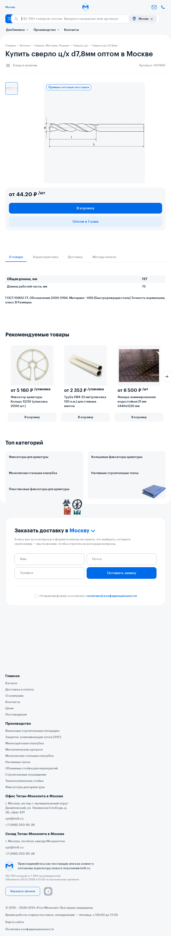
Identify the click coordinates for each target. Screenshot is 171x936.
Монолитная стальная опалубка (33, 492)
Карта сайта (14, 922)
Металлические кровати (24, 749)
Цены (9, 708)
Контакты (71, 29)
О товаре (16, 257)
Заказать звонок (22, 891)
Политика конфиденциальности (29, 929)
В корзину (85, 208)
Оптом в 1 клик (86, 221)
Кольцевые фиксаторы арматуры (116, 457)
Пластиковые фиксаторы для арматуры (39, 528)
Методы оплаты (104, 257)
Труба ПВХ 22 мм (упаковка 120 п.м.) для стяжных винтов (85, 402)
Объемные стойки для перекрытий (31, 768)
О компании (14, 695)
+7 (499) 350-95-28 (20, 825)
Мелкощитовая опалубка (24, 743)
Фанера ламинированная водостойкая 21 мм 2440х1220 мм (137, 402)
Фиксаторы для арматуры (28, 457)
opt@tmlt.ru (14, 818)
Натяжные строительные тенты (114, 492)
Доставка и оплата (19, 689)
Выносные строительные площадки (32, 730)
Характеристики (45, 257)
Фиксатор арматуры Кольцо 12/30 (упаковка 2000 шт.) (29, 402)
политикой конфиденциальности (112, 655)
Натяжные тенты (17, 762)
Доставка (75, 257)
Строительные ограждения (25, 774)
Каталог (11, 683)
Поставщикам (16, 714)
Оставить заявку (121, 632)
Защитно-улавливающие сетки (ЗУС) (33, 737)
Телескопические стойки (24, 781)
